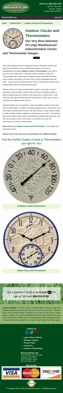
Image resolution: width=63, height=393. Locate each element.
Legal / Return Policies (33, 337)
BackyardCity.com (9, 17)
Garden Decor (15, 23)
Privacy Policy (29, 343)
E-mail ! (45, 292)
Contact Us (28, 346)
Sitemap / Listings (31, 340)
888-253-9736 (55, 4)
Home (4, 23)
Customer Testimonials (33, 348)
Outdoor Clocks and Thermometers (39, 23)
